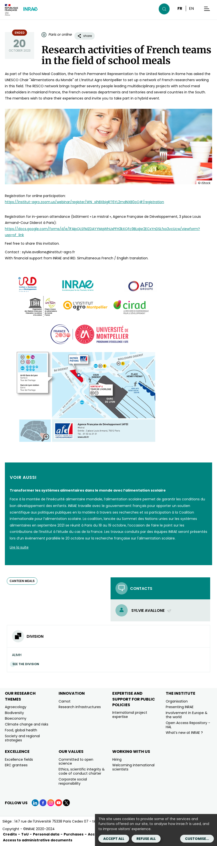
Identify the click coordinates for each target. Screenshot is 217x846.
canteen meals (22, 581)
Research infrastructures (80, 706)
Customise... (197, 838)
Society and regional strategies (22, 738)
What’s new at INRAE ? (184, 732)
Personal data (46, 834)
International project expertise (129, 714)
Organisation (177, 701)
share (84, 36)
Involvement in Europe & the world (186, 714)
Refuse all (146, 838)
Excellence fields (19, 759)
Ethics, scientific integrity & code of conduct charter (82, 771)
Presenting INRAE (180, 706)
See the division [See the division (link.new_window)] (26, 664)
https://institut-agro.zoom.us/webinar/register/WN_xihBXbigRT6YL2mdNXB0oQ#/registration (84, 201)
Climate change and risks (26, 724)
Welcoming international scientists (133, 767)
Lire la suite (19, 547)
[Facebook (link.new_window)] (43, 802)
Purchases (73, 834)
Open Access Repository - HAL (188, 724)
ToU (25, 834)
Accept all (113, 838)
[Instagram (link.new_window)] (50, 802)
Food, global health (21, 730)
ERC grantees (16, 765)
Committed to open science (76, 761)
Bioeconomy (15, 718)
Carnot (65, 701)
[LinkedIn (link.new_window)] (35, 802)
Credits (10, 834)
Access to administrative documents (37, 840)
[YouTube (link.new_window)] (58, 802)
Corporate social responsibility (73, 781)
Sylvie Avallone (151, 610)
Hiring (117, 759)
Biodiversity (14, 712)
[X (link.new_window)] (66, 802)
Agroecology (15, 706)
